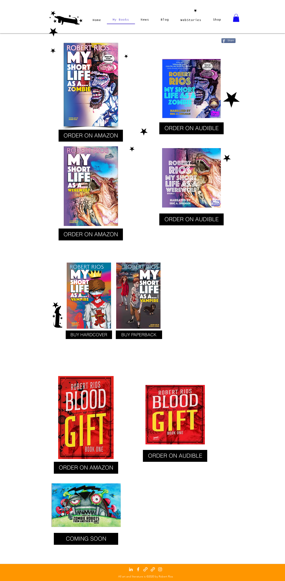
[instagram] (160, 569)
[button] (236, 18)
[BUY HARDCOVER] (89, 335)
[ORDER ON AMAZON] (91, 136)
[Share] (228, 40)
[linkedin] (130, 569)
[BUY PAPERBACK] (139, 335)
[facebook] (138, 569)
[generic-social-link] (145, 569)
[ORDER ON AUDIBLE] (191, 128)
